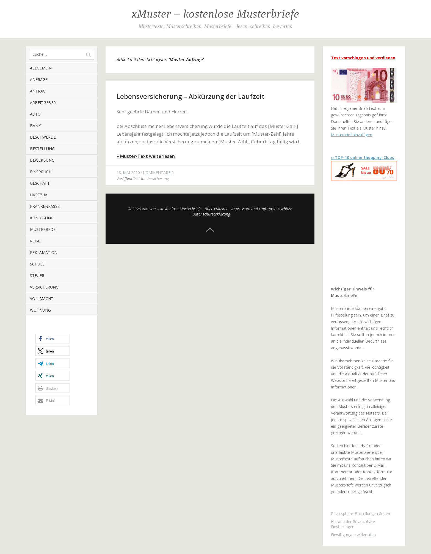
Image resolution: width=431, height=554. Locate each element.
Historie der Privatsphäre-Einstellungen (353, 524)
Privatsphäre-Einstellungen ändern (361, 513)
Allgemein (41, 68)
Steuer (37, 275)
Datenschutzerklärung (211, 214)
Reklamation (43, 252)
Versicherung (44, 287)
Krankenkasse (45, 206)
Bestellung (42, 148)
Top (210, 230)
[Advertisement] (365, 233)
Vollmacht (41, 298)
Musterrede (43, 229)
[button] (52, 338)
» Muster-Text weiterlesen (146, 156)
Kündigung (42, 217)
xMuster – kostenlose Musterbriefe (215, 13)
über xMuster (216, 208)
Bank (35, 125)
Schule (37, 264)
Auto (35, 114)
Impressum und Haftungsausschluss (261, 208)
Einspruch (40, 171)
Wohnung (40, 310)
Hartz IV (38, 194)
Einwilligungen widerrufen (353, 534)
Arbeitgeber (43, 102)
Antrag (38, 91)
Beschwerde (43, 137)
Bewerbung (42, 160)
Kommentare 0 (158, 172)
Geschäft (40, 183)
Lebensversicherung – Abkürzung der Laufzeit (190, 96)
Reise (35, 241)
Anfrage (39, 79)
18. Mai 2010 (128, 172)
